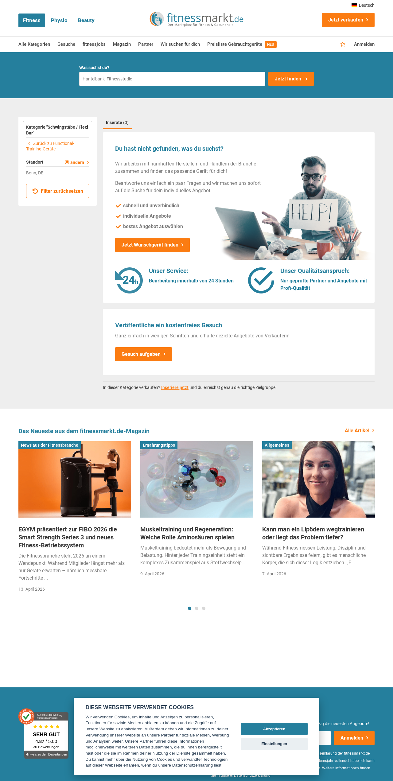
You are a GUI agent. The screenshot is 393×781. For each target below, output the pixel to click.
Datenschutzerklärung (252, 775)
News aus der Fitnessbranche (49, 445)
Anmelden (364, 44)
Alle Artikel (357, 430)
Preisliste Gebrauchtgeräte (242, 44)
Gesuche (66, 44)
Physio (59, 20)
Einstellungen (274, 743)
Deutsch (363, 5)
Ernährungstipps (159, 445)
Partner (145, 44)
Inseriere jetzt (175, 387)
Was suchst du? (94, 67)
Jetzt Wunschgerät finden (150, 245)
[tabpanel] (75, 518)
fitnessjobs (94, 44)
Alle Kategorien (34, 44)
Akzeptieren (274, 729)
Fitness (32, 20)
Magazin (122, 44)
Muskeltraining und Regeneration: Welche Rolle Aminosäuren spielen (187, 533)
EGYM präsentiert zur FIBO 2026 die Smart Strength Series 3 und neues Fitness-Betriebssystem (67, 537)
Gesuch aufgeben (141, 354)
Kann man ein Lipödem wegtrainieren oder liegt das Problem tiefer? (313, 533)
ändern (77, 162)
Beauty (86, 20)
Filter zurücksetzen (58, 191)
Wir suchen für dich (180, 44)
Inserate (117, 122)
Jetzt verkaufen (345, 20)
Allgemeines (277, 445)
